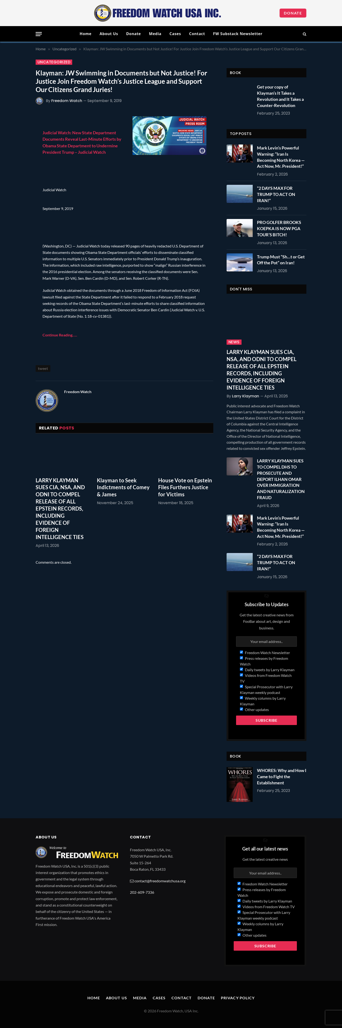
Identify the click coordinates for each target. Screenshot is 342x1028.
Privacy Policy (238, 997)
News (234, 342)
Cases (175, 33)
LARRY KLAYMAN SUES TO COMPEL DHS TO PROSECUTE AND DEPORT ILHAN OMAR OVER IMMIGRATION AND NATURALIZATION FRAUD (281, 479)
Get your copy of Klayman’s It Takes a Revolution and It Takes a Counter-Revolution (280, 96)
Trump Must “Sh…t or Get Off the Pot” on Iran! (281, 259)
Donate (293, 13)
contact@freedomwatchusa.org (159, 881)
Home (85, 33)
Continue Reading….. (60, 335)
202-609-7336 (142, 892)
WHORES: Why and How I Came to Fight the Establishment (281, 776)
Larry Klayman (245, 396)
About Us (109, 33)
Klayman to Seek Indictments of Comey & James (123, 487)
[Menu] (39, 34)
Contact (197, 33)
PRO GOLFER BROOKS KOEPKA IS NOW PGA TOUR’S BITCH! (279, 228)
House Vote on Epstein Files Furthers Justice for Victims (185, 487)
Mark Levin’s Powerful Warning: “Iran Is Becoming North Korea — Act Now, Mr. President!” (281, 157)
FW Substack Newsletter (237, 33)
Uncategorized (54, 62)
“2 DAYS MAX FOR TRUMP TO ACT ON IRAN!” (276, 194)
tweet (43, 368)
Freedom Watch (66, 100)
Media (155, 33)
